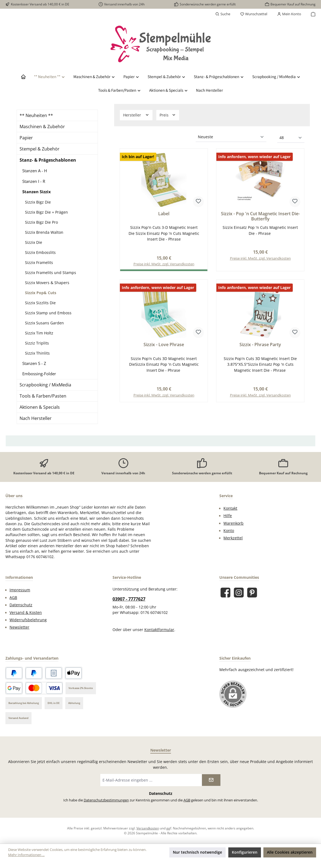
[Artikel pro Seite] (290, 138)
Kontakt (230, 508)
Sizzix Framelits (39, 262)
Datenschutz (21, 604)
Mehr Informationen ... (26, 855)
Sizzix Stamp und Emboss (48, 312)
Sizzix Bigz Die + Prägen (46, 212)
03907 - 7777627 (129, 599)
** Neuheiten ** (36, 115)
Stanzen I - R (33, 181)
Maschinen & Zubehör (42, 127)
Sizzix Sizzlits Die (40, 302)
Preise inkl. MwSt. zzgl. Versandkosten (260, 258)
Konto (228, 530)
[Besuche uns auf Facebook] (225, 592)
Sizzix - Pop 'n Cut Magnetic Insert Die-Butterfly (260, 216)
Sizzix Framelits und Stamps (50, 272)
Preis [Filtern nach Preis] (168, 115)
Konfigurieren (244, 852)
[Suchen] (223, 14)
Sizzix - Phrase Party (260, 345)
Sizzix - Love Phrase (164, 345)
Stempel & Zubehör (40, 149)
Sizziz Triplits (37, 343)
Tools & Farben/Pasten (43, 396)
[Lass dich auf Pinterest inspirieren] (252, 592)
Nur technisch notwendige (197, 852)
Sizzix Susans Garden (44, 322)
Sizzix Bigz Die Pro (41, 222)
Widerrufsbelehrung (28, 619)
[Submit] (211, 780)
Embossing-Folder (39, 373)
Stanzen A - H (34, 170)
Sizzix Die (33, 242)
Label (163, 214)
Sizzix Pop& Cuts (40, 292)
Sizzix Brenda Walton (44, 232)
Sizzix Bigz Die (38, 202)
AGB (13, 597)
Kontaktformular (159, 629)
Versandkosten (147, 828)
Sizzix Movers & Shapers (47, 282)
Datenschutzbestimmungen (106, 800)
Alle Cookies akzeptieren (290, 852)
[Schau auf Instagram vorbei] (239, 592)
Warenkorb (233, 523)
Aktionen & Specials (40, 407)
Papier (26, 138)
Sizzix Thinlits (37, 353)
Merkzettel (233, 538)
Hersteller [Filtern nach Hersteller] (136, 115)
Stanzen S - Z (34, 363)
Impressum (20, 590)
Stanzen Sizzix (36, 191)
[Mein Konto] (289, 14)
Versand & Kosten (26, 612)
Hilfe (227, 515)
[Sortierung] (231, 137)
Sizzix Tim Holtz (39, 333)
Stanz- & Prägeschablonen (48, 160)
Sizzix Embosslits (40, 252)
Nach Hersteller (36, 418)
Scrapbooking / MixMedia (45, 385)
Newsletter (19, 627)
